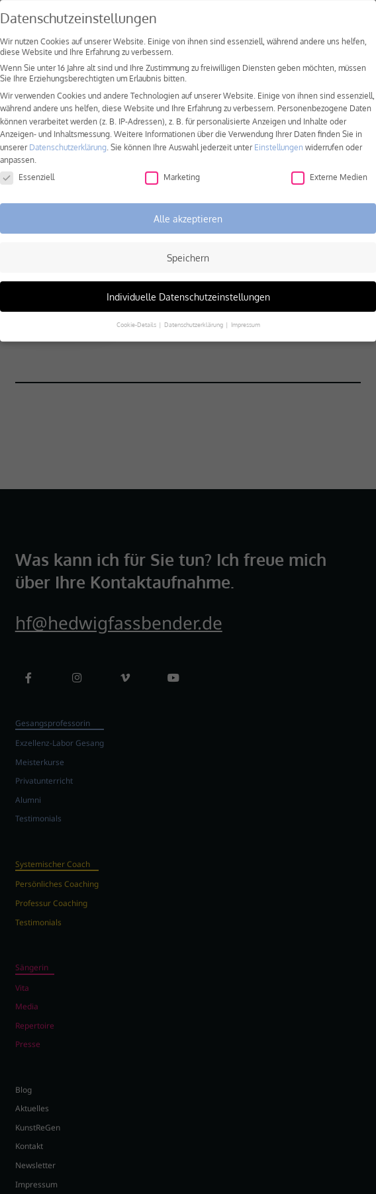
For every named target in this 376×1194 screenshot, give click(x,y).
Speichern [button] (188, 249)
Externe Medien (329, 168)
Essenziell (27, 168)
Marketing (172, 168)
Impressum (245, 316)
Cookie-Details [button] (137, 316)
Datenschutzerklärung (68, 138)
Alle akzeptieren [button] (188, 210)
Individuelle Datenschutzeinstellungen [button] (188, 288)
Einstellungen (278, 138)
